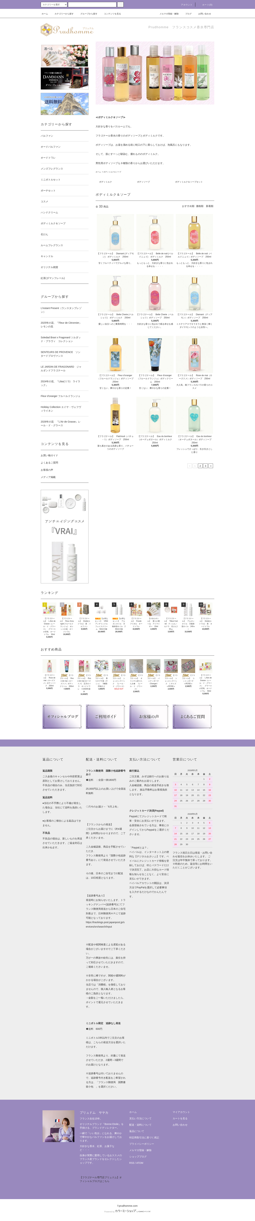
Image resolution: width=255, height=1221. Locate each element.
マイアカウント (181, 1112)
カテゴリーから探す (62, 14)
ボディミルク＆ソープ (112, 172)
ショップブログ (138, 1156)
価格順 (199, 206)
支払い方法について (140, 1118)
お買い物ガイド (49, 455)
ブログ (186, 14)
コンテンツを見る (110, 14)
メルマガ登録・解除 (167, 14)
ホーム (45, 14)
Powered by (127, 1212)
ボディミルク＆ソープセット (189, 182)
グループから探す (86, 14)
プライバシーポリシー (141, 1143)
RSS (131, 1162)
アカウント (185, 5)
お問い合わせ (202, 14)
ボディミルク (105, 182)
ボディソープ (143, 182)
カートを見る (180, 1118)
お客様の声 (47, 469)
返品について (136, 1131)
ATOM (139, 1162)
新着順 (209, 206)
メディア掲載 (48, 477)
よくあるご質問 (49, 462)
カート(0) (205, 5)
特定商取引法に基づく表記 (144, 1137)
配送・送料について (140, 1124)
